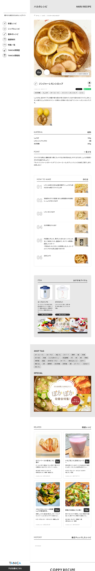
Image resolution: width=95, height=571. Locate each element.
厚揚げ (78, 519)
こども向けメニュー (54, 358)
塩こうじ (58, 355)
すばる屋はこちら (15, 568)
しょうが (46, 93)
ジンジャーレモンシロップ (70, 93)
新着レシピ (12, 31)
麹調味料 (11, 47)
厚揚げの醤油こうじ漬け (73, 510)
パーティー (78, 364)
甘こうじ (68, 472)
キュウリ (73, 519)
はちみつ (86, 364)
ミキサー (84, 470)
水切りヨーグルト (53, 361)
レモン (82, 93)
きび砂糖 (37, 93)
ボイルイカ (49, 519)
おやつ (82, 361)
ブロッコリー (43, 519)
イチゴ (67, 470)
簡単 (73, 355)
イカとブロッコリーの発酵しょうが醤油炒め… (44, 510)
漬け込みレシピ (73, 361)
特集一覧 (11, 52)
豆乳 (72, 472)
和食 (44, 358)
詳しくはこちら (45, 314)
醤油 (43, 361)
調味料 (50, 364)
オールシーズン (55, 93)
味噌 (86, 358)
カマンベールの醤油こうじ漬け (45, 461)
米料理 (65, 364)
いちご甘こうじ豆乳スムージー (74, 461)
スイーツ (66, 355)
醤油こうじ (50, 472)
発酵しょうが (56, 519)
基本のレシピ (13, 42)
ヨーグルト (50, 355)
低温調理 (65, 358)
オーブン (63, 361)
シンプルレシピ (14, 36)
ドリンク (78, 470)
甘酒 (83, 355)
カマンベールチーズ (46, 470)
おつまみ (37, 358)
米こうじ (37, 367)
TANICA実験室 (14, 58)
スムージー (72, 470)
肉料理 (37, 361)
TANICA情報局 (14, 63)
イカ (37, 519)
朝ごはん (37, 364)
